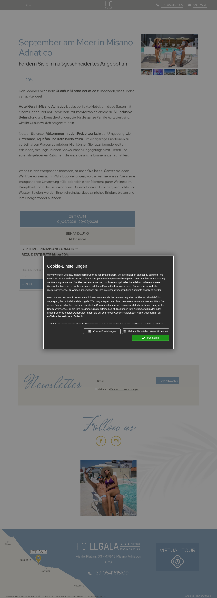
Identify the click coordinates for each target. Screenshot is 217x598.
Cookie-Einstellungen (102, 331)
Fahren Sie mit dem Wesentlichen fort (145, 331)
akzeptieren (150, 337)
